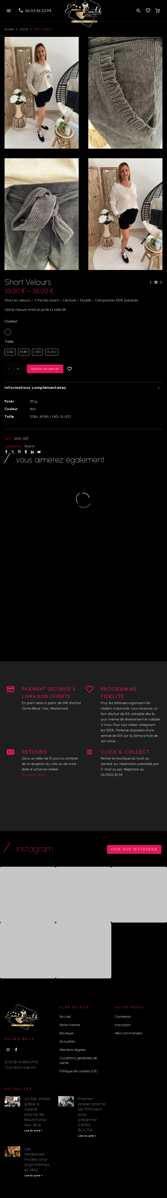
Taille (9, 341)
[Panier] (157, 10)
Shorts (23, 29)
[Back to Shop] (156, 282)
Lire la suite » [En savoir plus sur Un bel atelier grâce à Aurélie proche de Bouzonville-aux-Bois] (34, 1130)
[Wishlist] (148, 10)
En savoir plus (33, 775)
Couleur (11, 321)
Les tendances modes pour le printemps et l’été (37, 1159)
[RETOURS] (10, 752)
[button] (138, 10)
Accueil (9, 29)
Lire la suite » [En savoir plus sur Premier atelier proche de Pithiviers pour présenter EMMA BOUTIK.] (87, 1135)
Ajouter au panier (45, 369)
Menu (9, 10)
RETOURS (34, 752)
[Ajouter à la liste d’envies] (69, 368)
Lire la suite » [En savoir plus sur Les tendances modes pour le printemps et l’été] (34, 1175)
